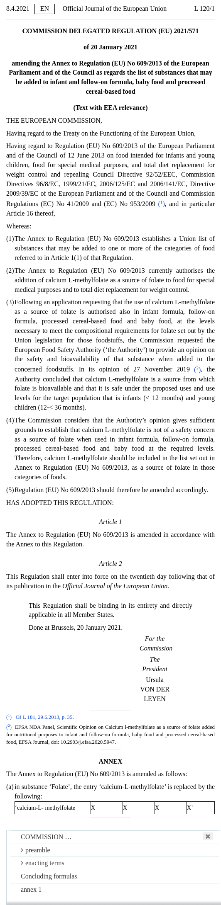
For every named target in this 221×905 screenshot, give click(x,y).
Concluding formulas (49, 876)
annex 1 (31, 889)
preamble (35, 850)
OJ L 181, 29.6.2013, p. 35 (44, 717)
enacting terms (42, 862)
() (161, 203)
